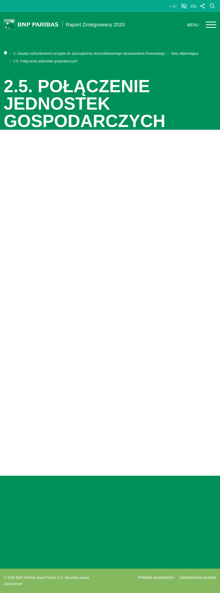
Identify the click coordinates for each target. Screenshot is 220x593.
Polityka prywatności (156, 577)
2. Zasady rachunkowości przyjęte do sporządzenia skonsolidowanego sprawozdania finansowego (89, 53)
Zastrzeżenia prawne (197, 577)
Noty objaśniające (183, 53)
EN (193, 6)
